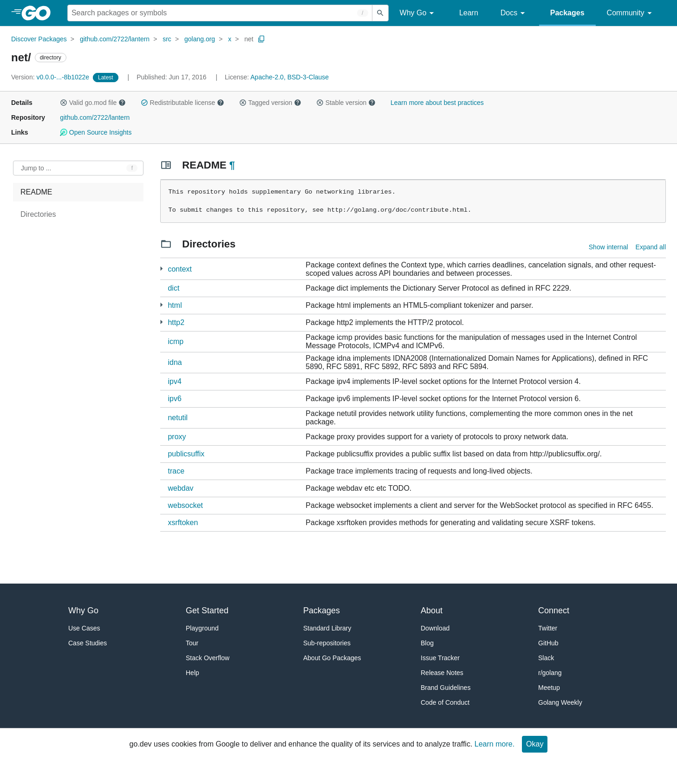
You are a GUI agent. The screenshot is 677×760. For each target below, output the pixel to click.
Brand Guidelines (445, 687)
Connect (553, 610)
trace (176, 471)
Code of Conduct (445, 702)
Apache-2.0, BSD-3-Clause (289, 77)
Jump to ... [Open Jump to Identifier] (36, 168)
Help (192, 672)
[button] (63, 102)
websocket (185, 505)
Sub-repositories (327, 643)
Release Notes (442, 672)
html (175, 305)
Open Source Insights (95, 132)
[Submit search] (380, 13)
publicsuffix (186, 454)
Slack (546, 658)
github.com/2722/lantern (115, 39)
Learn (468, 13)
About (432, 610)
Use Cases (84, 628)
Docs (514, 13)
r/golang (550, 672)
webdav (180, 488)
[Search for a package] (219, 13)
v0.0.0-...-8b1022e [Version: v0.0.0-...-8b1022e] (51, 77)
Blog (427, 643)
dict (173, 288)
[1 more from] (161, 268)
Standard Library (327, 628)
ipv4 (174, 381)
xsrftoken (183, 522)
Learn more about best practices (437, 102)
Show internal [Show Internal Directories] (608, 247)
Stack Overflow (207, 658)
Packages (567, 13)
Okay (534, 744)
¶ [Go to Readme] (232, 165)
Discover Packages (39, 39)
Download (435, 628)
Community (631, 13)
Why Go (418, 13)
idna (175, 362)
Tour (192, 643)
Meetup (549, 687)
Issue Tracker (440, 658)
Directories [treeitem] (38, 214)
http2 (176, 322)
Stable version (346, 102)
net (248, 39)
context (180, 269)
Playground (202, 628)
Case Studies (87, 643)
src (167, 39)
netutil (178, 418)
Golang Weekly (560, 702)
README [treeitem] (36, 192)
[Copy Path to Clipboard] (261, 39)
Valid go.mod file (93, 102)
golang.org (199, 39)
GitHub (548, 643)
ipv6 (174, 399)
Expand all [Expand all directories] (651, 247)
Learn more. (494, 744)
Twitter (547, 628)
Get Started (207, 610)
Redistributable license (182, 102)
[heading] (39, 13)
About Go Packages (332, 658)
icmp (175, 341)
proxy (177, 437)
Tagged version (270, 102)
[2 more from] (161, 305)
